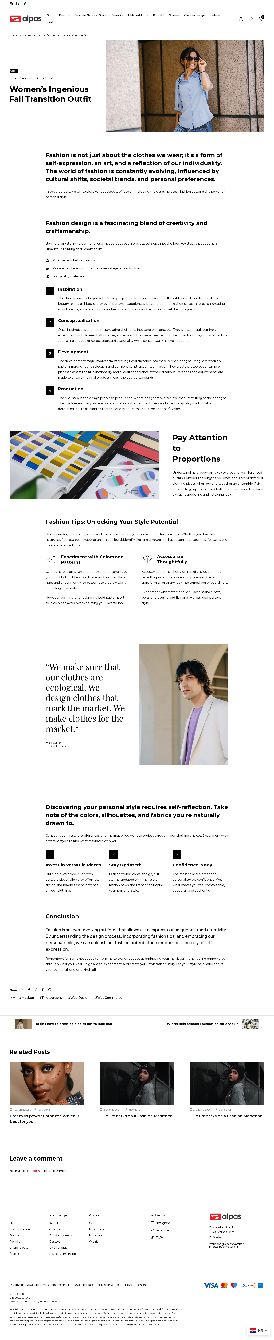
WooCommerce (109, 998)
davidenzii (47, 78)
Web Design (79, 998)
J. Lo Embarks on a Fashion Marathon (136, 1116)
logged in (33, 1171)
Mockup (27, 998)
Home (13, 35)
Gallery (27, 35)
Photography (52, 998)
